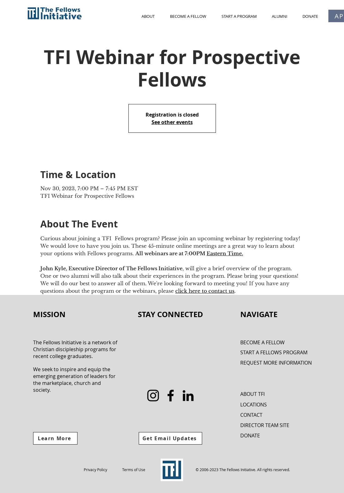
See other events (172, 122)
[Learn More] (55, 438)
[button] (148, 16)
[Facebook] (170, 395)
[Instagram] (153, 395)
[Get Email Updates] (170, 438)
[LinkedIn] (188, 395)
